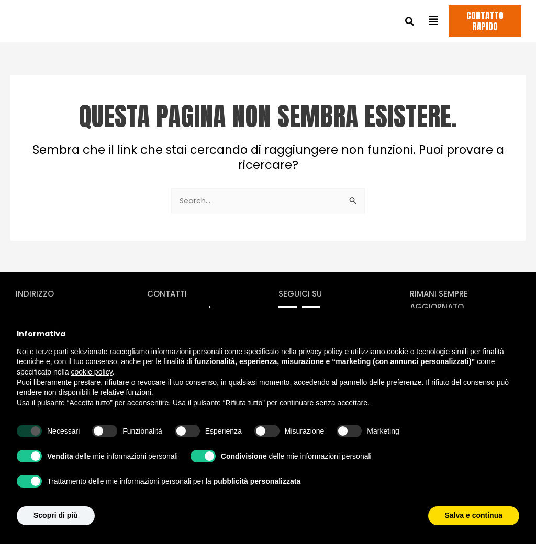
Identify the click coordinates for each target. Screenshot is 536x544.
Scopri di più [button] (56, 515)
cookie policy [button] (92, 372)
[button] (409, 22)
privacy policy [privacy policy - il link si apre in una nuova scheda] (321, 351)
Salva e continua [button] (473, 515)
